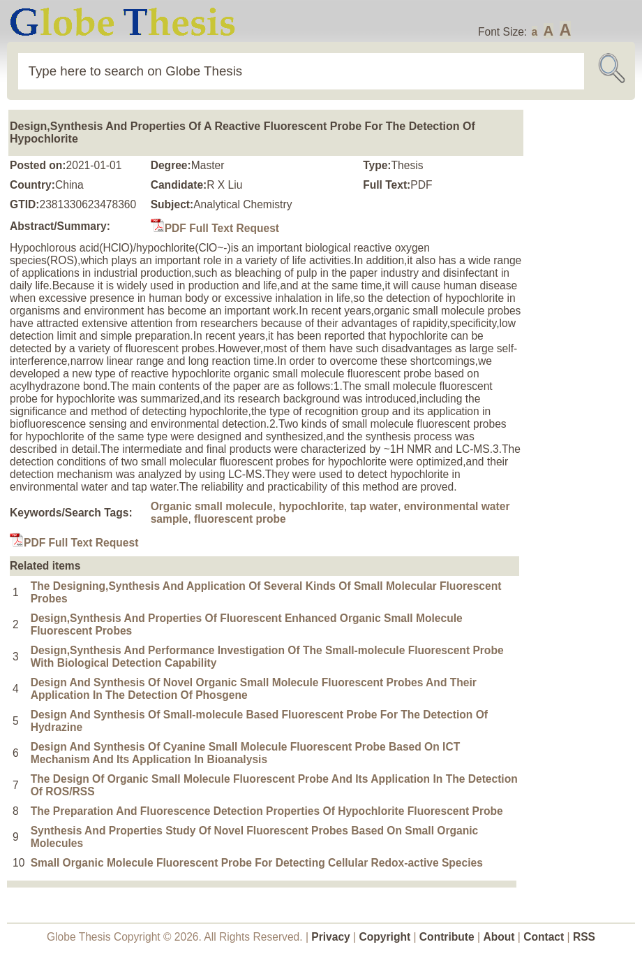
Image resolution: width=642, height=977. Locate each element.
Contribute (447, 937)
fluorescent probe (240, 519)
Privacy (330, 937)
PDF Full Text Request (215, 228)
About (498, 937)
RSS (584, 937)
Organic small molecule (212, 506)
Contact (545, 937)
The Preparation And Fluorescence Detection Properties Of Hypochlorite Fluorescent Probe (267, 811)
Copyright (385, 937)
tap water (374, 506)
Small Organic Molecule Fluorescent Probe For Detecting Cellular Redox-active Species (257, 863)
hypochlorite (311, 506)
